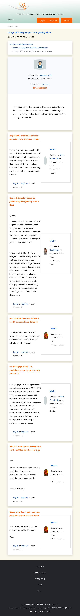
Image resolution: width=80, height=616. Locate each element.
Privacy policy (40, 578)
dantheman (54, 250)
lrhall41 (53, 149)
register (24, 183)
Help (40, 585)
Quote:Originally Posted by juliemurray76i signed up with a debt (24, 201)
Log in (42, 20)
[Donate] (45, 84)
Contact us (40, 566)
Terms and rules (40, 572)
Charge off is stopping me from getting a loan (29, 32)
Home (40, 591)
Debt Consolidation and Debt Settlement (30, 47)
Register (53, 20)
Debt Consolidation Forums (21, 44)
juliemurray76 (46, 75)
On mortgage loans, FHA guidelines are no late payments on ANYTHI (24, 370)
